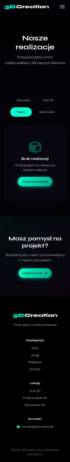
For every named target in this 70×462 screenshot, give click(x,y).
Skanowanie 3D (35, 405)
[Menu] (62, 6)
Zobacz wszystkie (35, 181)
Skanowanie (47, 112)
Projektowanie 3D (35, 398)
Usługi (35, 355)
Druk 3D (48, 100)
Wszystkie (23, 100)
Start (35, 348)
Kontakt (35, 369)
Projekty (21, 112)
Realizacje (35, 362)
